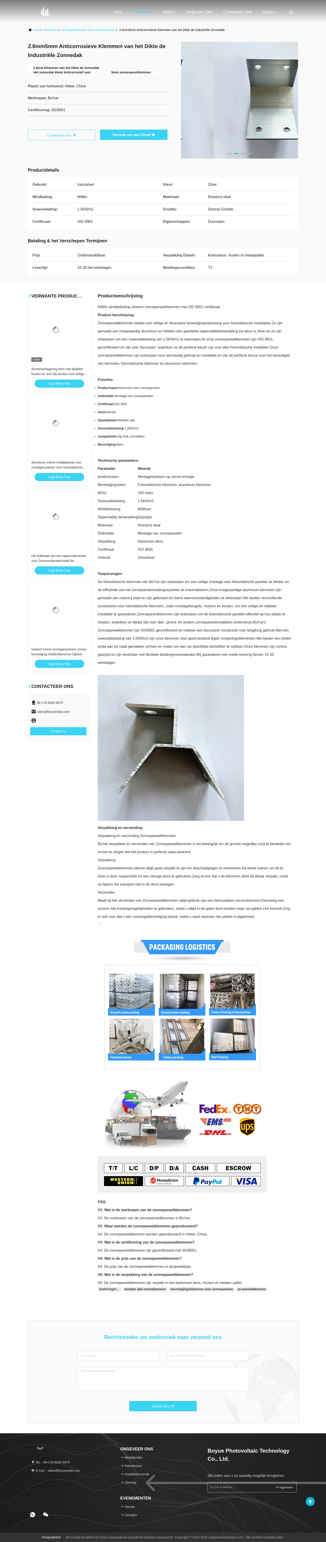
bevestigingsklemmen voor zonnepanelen (202, 1289)
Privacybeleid (51, 1537)
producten (51, 30)
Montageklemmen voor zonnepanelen (88, 30)
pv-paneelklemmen (252, 1289)
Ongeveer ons (199, 12)
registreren (284, 1487)
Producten (142, 12)
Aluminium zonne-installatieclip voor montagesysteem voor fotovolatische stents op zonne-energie (56, 467)
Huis (118, 12)
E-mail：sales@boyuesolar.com (55, 1470)
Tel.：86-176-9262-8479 (50, 1462)
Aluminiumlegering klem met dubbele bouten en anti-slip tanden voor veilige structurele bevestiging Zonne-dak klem (58, 374)
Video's (168, 12)
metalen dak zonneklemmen (145, 1289)
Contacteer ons (237, 12)
